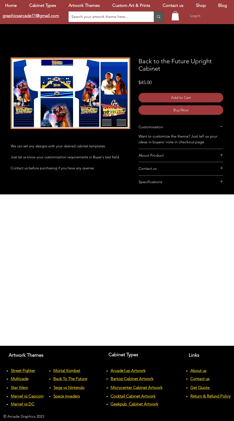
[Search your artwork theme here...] (107, 16)
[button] (175, 15)
